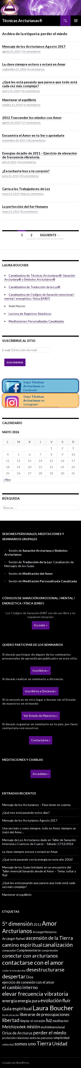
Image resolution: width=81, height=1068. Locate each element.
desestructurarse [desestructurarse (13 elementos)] (45, 970)
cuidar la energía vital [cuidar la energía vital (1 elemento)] (14, 970)
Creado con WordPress (15, 1062)
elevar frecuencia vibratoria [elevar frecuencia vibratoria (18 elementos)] (35, 994)
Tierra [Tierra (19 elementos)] (44, 1043)
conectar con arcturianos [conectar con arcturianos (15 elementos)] (30, 956)
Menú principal (76, 20)
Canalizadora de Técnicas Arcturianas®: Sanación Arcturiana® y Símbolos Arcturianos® (39, 277)
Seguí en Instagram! (33, 400)
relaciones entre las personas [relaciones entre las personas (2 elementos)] (34, 1038)
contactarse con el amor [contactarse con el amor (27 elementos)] (33, 962)
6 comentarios (32, 104)
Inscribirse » (40, 670)
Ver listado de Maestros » (41, 715)
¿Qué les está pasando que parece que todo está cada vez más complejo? (39, 84)
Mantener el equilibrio (19, 100)
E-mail (6, 350)
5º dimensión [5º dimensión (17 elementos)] (17, 923)
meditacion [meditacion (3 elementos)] (60, 1021)
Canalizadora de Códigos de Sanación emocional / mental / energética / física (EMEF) (39, 296)
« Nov (7, 479)
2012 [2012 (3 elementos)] (37, 924)
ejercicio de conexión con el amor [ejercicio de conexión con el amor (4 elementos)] (28, 982)
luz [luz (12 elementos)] (49, 1020)
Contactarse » (40, 740)
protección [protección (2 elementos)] (9, 1038)
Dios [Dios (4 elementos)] (29, 977)
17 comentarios (31, 122)
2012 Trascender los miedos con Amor (32, 118)
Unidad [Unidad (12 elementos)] (59, 1044)
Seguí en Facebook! (33, 386)
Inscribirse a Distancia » (40, 691)
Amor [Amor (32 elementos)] (49, 923)
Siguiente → (50, 235)
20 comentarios (29, 175)
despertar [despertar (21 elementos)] (13, 976)
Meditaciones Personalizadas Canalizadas (36, 321)
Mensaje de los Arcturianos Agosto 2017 (33, 46)
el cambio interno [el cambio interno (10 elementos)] (20, 987)
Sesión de (31, 573)
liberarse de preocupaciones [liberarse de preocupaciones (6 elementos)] (44, 1014)
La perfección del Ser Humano (25, 206)
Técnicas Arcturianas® (22, 20)
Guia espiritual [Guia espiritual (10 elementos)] (17, 1008)
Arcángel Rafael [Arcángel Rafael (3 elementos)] (13, 938)
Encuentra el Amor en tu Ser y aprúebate (33, 135)
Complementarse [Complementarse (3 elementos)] (29, 950)
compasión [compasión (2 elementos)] (9, 950)
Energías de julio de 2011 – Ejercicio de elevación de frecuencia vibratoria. (39, 155)
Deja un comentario (32, 193)
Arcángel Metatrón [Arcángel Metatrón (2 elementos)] (45, 932)
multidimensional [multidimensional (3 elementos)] (53, 1027)
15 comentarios (31, 51)
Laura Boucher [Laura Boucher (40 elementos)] (52, 1008)
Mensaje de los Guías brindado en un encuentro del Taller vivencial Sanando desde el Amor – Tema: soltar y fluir (39, 871)
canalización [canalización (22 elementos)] (58, 944)
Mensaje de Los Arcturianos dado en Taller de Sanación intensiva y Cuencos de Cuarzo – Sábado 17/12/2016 (39, 842)
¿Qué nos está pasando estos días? (26, 812)
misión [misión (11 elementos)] (33, 1026)
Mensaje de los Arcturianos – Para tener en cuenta (36, 805)
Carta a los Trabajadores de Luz (26, 189)
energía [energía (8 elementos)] (9, 1000)
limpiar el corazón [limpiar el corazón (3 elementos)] (32, 1021)
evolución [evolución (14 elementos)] (51, 1000)
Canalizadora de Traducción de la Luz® (34, 287)
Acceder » (40, 625)
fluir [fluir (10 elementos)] (66, 1000)
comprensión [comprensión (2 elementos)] (49, 950)
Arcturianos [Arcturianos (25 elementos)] (17, 930)
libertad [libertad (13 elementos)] (10, 1020)
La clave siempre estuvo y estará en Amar (33, 64)
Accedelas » (41, 774)
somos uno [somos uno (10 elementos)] (25, 1044)
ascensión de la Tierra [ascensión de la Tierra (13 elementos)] (49, 938)
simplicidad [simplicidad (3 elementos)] (61, 1038)
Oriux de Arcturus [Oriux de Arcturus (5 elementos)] (17, 1033)
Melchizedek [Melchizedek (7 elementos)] (14, 1026)
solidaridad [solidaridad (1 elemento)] (8, 1044)
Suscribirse (14, 362)
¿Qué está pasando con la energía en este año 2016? (37, 859)
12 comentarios (31, 90)
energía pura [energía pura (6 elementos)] (28, 1000)
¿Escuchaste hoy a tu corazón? (26, 171)
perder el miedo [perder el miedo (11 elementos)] (49, 1032)
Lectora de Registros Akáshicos (30, 313)
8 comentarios (36, 69)
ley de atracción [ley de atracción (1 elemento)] (10, 1015)
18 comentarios (36, 140)
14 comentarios (27, 162)
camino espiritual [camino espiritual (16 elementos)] (22, 945)
